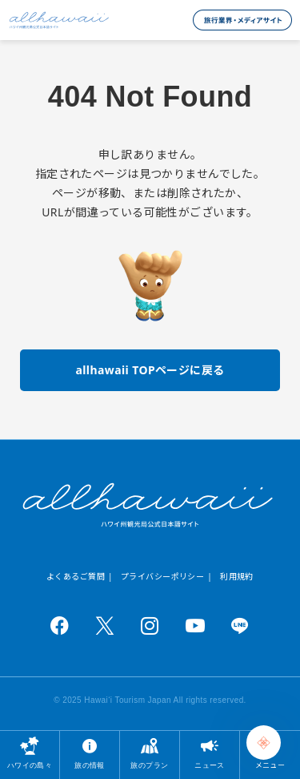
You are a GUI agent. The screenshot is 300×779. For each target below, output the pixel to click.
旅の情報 (89, 765)
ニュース (209, 765)
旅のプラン (149, 765)
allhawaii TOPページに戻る (149, 369)
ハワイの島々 (30, 765)
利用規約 (237, 576)
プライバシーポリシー (162, 576)
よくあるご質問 (75, 576)
